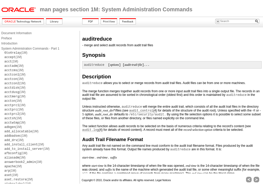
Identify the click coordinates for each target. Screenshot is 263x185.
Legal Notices (163, 180)
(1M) (15, 52)
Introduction (9, 43)
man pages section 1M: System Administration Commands (116, 9)
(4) (143, 111)
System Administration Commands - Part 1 (30, 48)
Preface (6, 38)
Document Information (16, 33)
